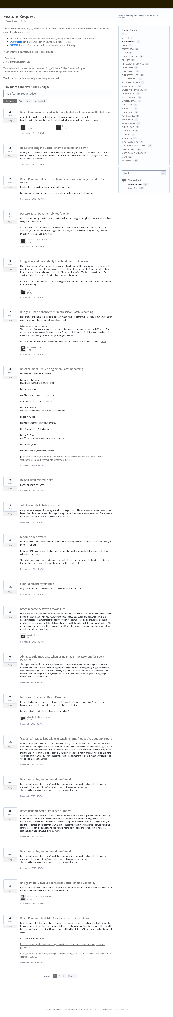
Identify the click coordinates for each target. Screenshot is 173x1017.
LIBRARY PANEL (128, 93)
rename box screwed (33, 537)
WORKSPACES (127, 160)
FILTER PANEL (127, 67)
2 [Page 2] (59, 975)
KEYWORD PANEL (129, 86)
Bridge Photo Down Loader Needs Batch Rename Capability (57, 883)
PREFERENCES (128, 119)
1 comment (24, 522)
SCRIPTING (126, 134)
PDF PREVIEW (127, 108)
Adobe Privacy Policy (121, 1009)
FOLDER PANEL (128, 71)
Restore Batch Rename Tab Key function (45, 213)
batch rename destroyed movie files (42, 609)
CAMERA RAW (128, 49)
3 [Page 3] (64, 975)
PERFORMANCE (128, 116)
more (103, 341)
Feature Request (135, 184)
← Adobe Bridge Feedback (14, 21)
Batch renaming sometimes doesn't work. (46, 779)
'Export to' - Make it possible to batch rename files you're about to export (66, 739)
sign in (143, 15)
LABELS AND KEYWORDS (132, 90)
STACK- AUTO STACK (130, 142)
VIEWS (124, 156)
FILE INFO (126, 60)
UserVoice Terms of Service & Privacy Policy (79, 1009)
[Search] (163, 172)
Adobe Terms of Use (104, 1009)
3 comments (25, 133)
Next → (71, 975)
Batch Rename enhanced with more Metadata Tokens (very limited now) (65, 112)
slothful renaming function (37, 584)
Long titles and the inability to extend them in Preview (54, 261)
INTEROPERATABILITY (131, 82)
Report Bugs (133, 188)
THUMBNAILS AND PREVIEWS (134, 145)
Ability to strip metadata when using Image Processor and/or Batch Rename (62, 658)
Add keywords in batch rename (40, 505)
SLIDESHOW (127, 138)
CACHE (125, 45)
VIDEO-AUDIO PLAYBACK (132, 153)
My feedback (40, 101)
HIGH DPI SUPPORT (130, 78)
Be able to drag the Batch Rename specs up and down (54, 148)
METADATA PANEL (129, 97)
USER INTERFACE (129, 149)
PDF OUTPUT (127, 104)
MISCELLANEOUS (129, 101)
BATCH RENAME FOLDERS (36, 480)
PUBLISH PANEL (128, 127)
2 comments (25, 164)
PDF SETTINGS (128, 112)
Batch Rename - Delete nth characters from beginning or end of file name (62, 180)
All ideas (125, 34)
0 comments (25, 199)
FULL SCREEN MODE (130, 75)
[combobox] (142, 172)
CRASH (125, 52)
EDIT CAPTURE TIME (130, 56)
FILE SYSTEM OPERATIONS (133, 64)
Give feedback (134, 180)
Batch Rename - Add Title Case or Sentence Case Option (55, 918)
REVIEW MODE (128, 130)
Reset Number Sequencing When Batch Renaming (51, 369)
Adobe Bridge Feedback (52, 1009)
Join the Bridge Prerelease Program (69, 68)
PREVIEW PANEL (128, 123)
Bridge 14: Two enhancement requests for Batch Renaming (56, 312)
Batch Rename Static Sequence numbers (45, 811)
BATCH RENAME (38, 133)
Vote (10, 121)
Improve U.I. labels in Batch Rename (43, 697)
